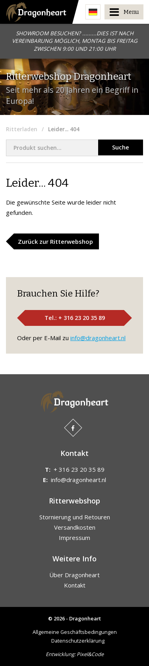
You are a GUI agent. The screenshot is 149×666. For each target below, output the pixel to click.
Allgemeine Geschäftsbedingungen (75, 631)
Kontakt (74, 585)
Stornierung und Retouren (74, 517)
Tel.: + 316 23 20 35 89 (75, 318)
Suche (120, 147)
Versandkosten (74, 527)
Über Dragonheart (74, 575)
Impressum (74, 538)
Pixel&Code (90, 654)
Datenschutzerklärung (77, 640)
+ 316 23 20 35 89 (79, 469)
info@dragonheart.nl (98, 338)
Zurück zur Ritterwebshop (55, 241)
